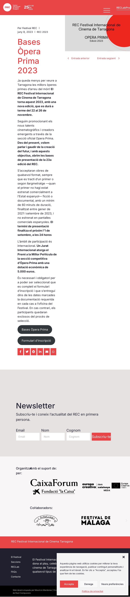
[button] (123, 557)
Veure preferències (112, 584)
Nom (45, 431)
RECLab (15, 567)
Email (20, 431)
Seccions (15, 562)
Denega (88, 584)
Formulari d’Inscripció (36, 341)
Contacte (16, 577)
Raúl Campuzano (23, 593)
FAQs (14, 572)
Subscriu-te (101, 437)
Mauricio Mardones (43, 590)
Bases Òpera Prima (35, 330)
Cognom (73, 431)
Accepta (69, 584)
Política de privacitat (92, 591)
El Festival (16, 557)
